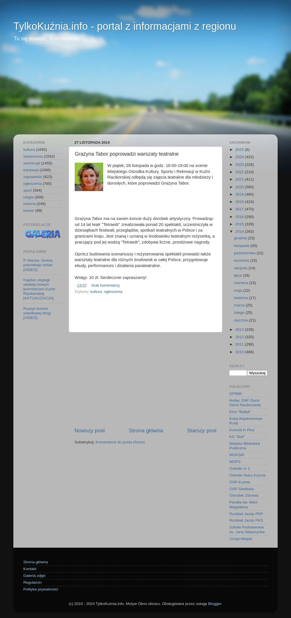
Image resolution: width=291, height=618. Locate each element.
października (245, 253)
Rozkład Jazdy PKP (246, 514)
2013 (240, 329)
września (242, 260)
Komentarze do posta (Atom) (120, 442)
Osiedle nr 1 (239, 468)
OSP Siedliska (241, 489)
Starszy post (202, 430)
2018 (240, 202)
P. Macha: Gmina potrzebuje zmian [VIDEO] (38, 265)
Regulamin (32, 582)
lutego (240, 312)
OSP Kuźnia (239, 482)
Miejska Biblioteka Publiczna (244, 445)
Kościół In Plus (242, 430)
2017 (240, 209)
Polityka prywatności (40, 589)
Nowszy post (89, 430)
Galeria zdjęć (34, 575)
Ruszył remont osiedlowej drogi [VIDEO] (37, 313)
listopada (242, 246)
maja (238, 290)
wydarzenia (33, 156)
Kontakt (29, 569)
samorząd (31, 163)
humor (28, 210)
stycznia (241, 320)
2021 (240, 179)
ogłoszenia (113, 291)
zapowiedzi (32, 177)
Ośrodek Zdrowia (244, 495)
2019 (240, 194)
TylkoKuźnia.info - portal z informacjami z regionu (124, 26)
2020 (240, 187)
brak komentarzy (106, 285)
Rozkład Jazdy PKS (246, 520)
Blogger (214, 604)
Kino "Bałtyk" (240, 412)
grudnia (241, 238)
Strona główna (146, 430)
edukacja (31, 170)
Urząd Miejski (240, 539)
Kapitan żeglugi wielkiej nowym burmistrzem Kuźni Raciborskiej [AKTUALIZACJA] (39, 289)
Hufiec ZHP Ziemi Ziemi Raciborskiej (245, 402)
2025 (240, 149)
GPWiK (235, 393)
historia (29, 204)
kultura (96, 291)
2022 (240, 172)
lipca (238, 275)
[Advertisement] (145, 92)
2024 (240, 157)
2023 (240, 164)
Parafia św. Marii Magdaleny (243, 504)
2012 (240, 337)
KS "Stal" (237, 437)
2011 (240, 344)
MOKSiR (236, 455)
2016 (240, 217)
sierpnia (241, 268)
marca (240, 305)
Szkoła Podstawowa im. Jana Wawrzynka (247, 529)
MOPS (235, 462)
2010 (240, 352)
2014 (240, 231)
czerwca (241, 283)
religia (28, 197)
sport (27, 190)
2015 (240, 224)
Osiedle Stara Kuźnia (247, 475)
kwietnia (241, 298)
